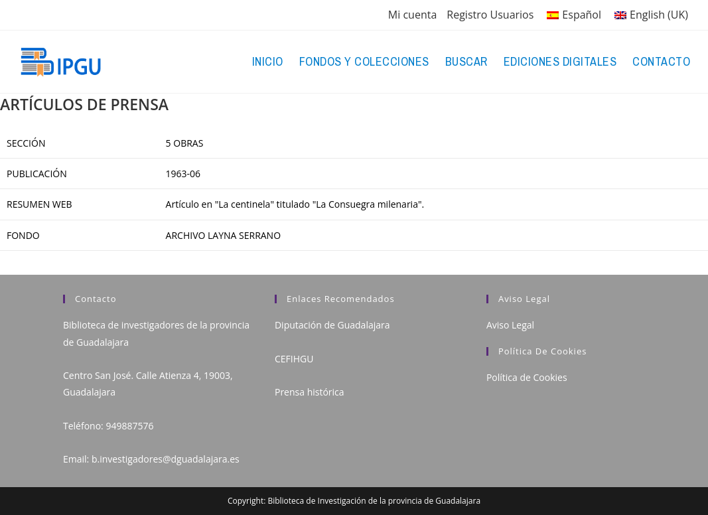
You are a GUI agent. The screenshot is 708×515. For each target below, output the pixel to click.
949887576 (129, 425)
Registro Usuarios (490, 14)
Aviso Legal (510, 325)
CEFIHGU (294, 358)
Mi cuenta (412, 14)
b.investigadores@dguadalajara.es (166, 459)
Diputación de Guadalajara (332, 325)
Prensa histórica (309, 392)
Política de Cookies (526, 377)
